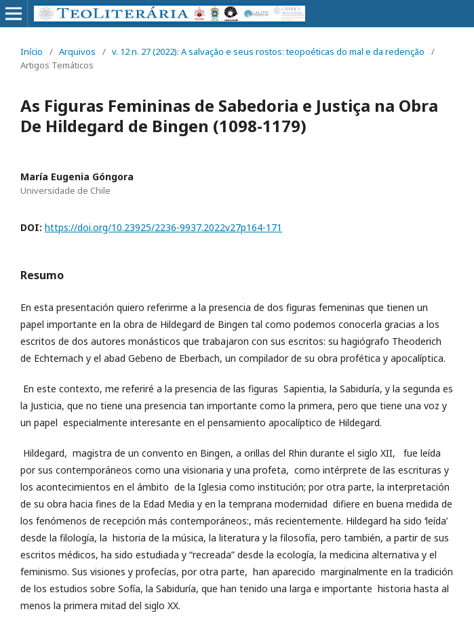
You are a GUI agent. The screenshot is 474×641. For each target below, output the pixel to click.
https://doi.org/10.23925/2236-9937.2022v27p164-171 (163, 227)
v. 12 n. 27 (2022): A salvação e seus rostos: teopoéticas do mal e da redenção (268, 51)
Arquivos (77, 51)
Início (31, 51)
